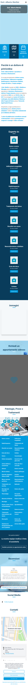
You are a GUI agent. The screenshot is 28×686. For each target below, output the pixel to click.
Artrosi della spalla (20, 524)
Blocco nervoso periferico (6, 480)
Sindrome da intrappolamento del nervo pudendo (7, 525)
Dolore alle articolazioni (18, 520)
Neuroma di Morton (7, 498)
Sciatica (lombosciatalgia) (19, 475)
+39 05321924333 (9, 653)
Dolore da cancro (19, 509)
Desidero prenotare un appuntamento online (14, 547)
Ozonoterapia (18, 456)
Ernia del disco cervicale (18, 464)
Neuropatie (5, 519)
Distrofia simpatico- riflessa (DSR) (7, 475)
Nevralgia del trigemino (5, 490)
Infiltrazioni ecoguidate (18, 439)
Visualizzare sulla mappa (14, 628)
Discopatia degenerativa (18, 494)
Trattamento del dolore (19, 444)
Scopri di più (14, 151)
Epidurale (17, 484)
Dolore (3, 456)
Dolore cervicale (19, 468)
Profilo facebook (8, 602)
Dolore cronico (6, 438)
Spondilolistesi (19, 504)
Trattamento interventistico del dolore (6, 514)
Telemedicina (5, 509)
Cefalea (17, 453)
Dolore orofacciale (19, 498)
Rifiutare (14, 671)
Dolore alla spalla (19, 489)
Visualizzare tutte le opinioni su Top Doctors (14, 587)
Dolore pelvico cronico (18, 513)
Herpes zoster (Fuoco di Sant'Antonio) (7, 505)
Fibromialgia (5, 494)
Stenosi (4, 468)
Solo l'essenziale (14, 675)
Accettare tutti (14, 678)
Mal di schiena (6, 471)
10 (24, 583)
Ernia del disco (6, 453)
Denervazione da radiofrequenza (19, 480)
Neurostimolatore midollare (19, 449)
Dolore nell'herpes (19, 471)
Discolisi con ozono (7, 448)
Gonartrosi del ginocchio (18, 459)
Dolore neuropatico (7, 459)
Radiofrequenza (6, 443)
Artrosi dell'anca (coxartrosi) (6, 464)
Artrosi (16, 501)
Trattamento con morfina (6, 485)
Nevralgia (4, 501)
